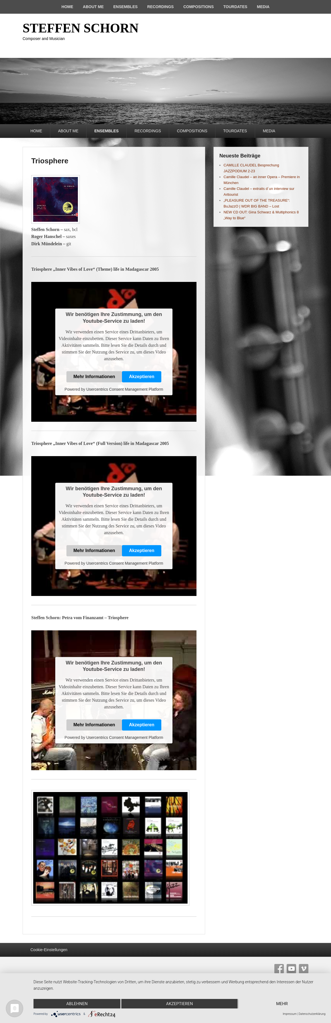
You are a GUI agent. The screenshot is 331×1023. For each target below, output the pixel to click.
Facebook (279, 968)
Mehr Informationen (94, 376)
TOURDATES (235, 6)
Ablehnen (77, 1003)
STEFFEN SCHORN (80, 28)
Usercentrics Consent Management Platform (124, 389)
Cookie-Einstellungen (48, 949)
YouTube (291, 968)
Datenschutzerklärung (312, 1013)
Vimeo (303, 968)
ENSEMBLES (125, 6)
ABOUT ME (93, 6)
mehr (282, 1003)
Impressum (290, 1013)
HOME (67, 6)
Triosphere (49, 161)
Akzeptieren (141, 376)
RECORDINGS (160, 6)
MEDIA (263, 6)
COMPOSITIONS (198, 6)
